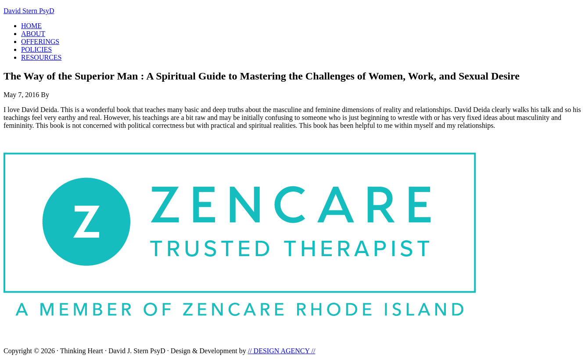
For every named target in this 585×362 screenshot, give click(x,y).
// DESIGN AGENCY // (282, 351)
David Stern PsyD (29, 10)
